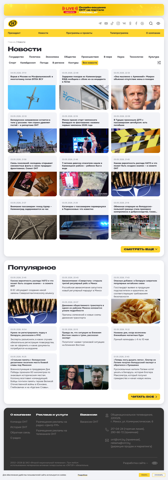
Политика (34, 56)
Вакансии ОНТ (89, 421)
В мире (108, 56)
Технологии (136, 56)
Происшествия (90, 56)
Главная (11, 42)
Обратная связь (20, 432)
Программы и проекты (79, 33)
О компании (153, 33)
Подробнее (82, 475)
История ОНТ (18, 427)
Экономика (52, 56)
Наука (120, 56)
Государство (16, 56)
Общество (70, 56)
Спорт (12, 62)
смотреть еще (139, 249)
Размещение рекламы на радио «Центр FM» (51, 423)
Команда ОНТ (18, 421)
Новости (43, 33)
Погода (44, 62)
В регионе (58, 62)
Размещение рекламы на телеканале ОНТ (51, 432)
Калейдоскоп (28, 62)
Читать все (142, 397)
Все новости (90, 62)
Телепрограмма (119, 33)
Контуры (73, 62)
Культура (154, 56)
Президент (14, 33)
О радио (15, 438)
